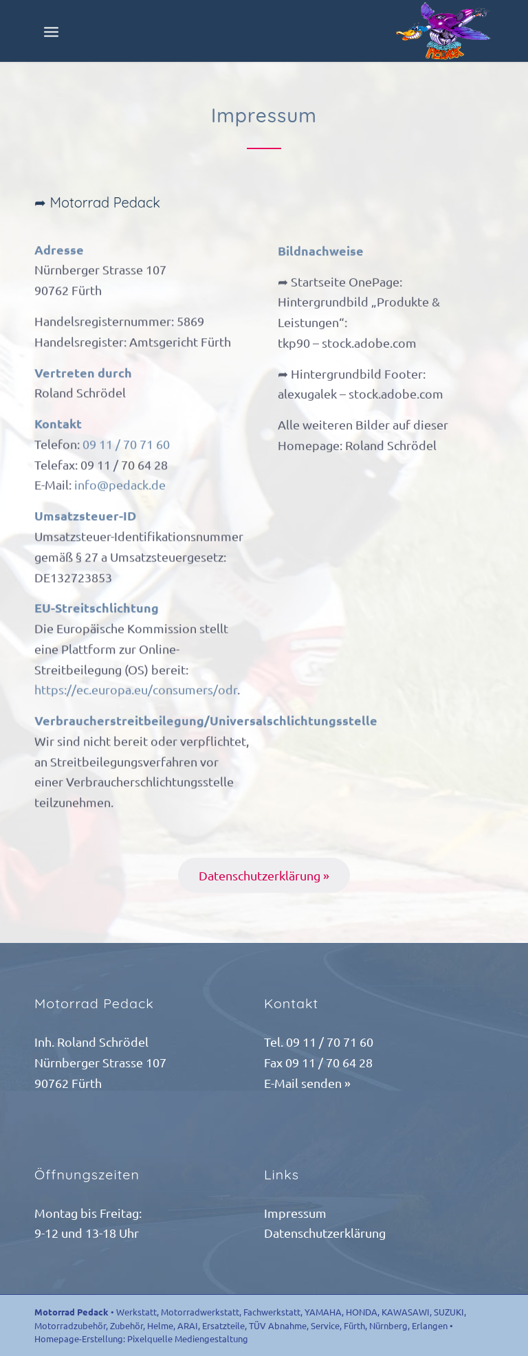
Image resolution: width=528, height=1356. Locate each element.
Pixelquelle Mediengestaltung (187, 1338)
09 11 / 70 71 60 (126, 450)
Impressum (295, 1212)
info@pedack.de (120, 490)
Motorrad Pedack (71, 1312)
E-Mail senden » (307, 1083)
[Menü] (51, 30)
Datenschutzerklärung (325, 1232)
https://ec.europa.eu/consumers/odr (135, 695)
